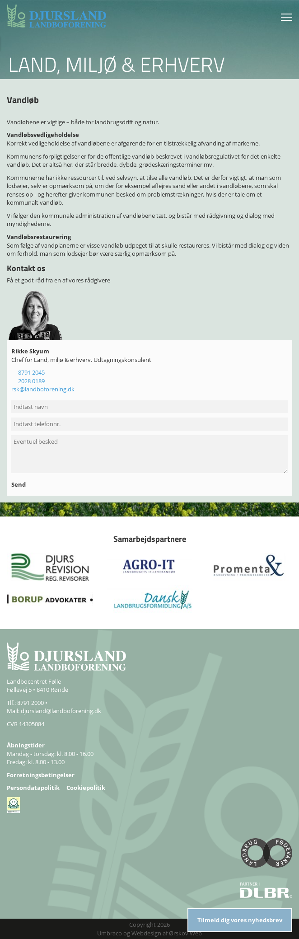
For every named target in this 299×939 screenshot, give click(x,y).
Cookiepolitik (85, 788)
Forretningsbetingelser (41, 775)
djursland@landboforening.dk (61, 711)
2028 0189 (31, 381)
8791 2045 (31, 372)
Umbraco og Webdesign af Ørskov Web (149, 933)
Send (19, 484)
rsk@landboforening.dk (43, 389)
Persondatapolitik (33, 788)
